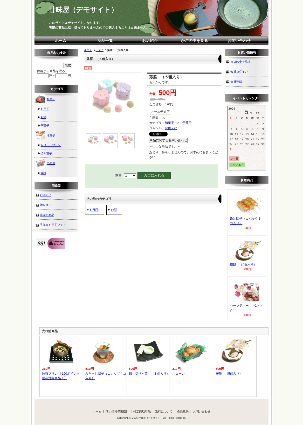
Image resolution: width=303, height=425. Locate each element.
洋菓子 (45, 135)
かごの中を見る (194, 41)
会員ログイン (239, 71)
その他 (45, 163)
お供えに (171, 128)
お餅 (114, 210)
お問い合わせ (239, 41)
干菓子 (99, 50)
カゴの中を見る (240, 61)
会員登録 (236, 81)
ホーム (60, 41)
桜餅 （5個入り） (243, 264)
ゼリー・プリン (51, 145)
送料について (163, 411)
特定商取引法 (142, 411)
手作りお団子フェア (53, 224)
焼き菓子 (46, 153)
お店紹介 (150, 41)
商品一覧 (105, 41)
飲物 (43, 173)
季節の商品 (47, 214)
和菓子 (88, 50)
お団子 (94, 210)
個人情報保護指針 (117, 411)
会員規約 (183, 411)
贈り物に (45, 204)
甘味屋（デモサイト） (83, 9)
